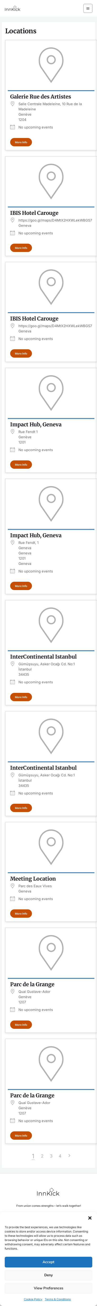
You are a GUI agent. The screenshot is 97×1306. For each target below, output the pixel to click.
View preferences (48, 1288)
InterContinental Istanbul (43, 656)
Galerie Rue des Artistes (40, 96)
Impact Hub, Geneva (36, 424)
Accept (48, 1262)
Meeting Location (33, 878)
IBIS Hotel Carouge (34, 213)
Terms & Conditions (58, 1299)
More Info (21, 142)
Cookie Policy (33, 1299)
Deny (48, 1275)
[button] (90, 1218)
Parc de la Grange (32, 984)
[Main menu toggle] (88, 8)
